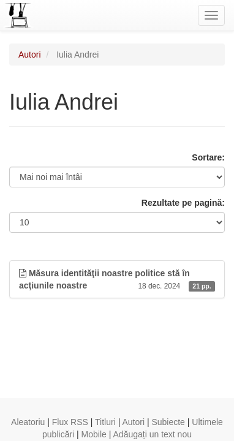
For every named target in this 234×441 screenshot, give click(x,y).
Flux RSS (70, 422)
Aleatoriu (28, 422)
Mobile (94, 434)
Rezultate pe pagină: (183, 203)
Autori (29, 54)
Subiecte (167, 422)
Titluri (105, 422)
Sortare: (208, 157)
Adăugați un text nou (152, 434)
